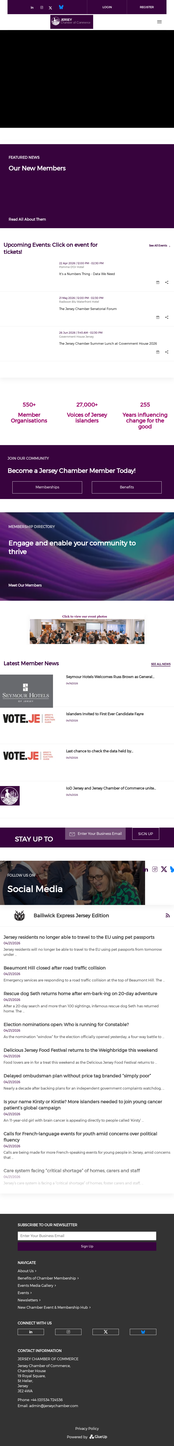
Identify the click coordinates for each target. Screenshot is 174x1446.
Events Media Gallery (35, 1285)
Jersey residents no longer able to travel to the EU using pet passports (79, 937)
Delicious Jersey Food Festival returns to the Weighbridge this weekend (81, 1050)
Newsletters (28, 1300)
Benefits (127, 487)
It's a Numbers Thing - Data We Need (87, 274)
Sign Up (145, 834)
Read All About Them (27, 219)
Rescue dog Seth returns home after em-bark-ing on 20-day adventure (80, 993)
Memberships (47, 487)
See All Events (158, 245)
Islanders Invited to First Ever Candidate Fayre (105, 714)
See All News (160, 664)
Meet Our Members (25, 585)
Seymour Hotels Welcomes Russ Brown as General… (110, 677)
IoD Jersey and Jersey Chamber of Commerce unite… (111, 788)
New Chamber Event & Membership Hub (53, 1307)
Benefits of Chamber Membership (47, 1278)
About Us (26, 1271)
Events (23, 1293)
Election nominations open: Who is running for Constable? (66, 1024)
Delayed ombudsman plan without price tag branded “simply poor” (77, 1076)
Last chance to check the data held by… (99, 751)
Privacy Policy (87, 1429)
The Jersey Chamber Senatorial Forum (88, 309)
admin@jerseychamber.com (53, 1406)
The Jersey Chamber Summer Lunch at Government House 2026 (108, 344)
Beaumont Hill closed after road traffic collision (55, 968)
